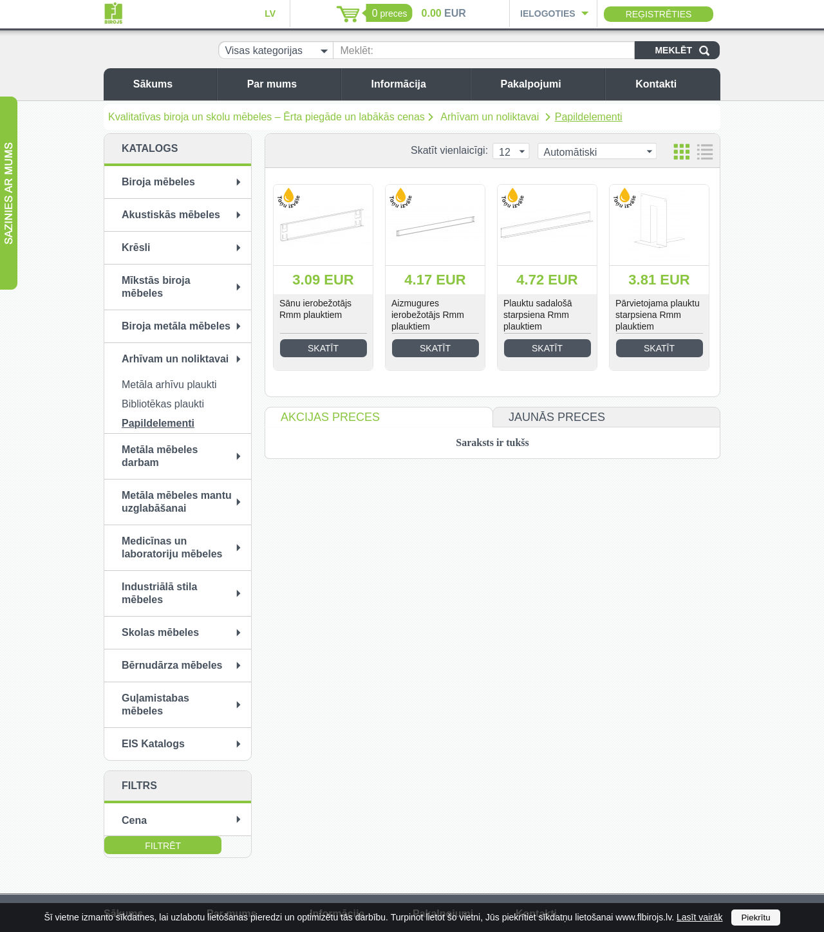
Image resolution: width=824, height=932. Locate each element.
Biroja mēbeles (158, 181)
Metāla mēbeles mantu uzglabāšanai (177, 502)
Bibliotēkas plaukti (163, 403)
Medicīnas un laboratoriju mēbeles (172, 547)
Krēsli (136, 247)
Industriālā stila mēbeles (159, 593)
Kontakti (674, 84)
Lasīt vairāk (700, 917)
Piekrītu (755, 917)
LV (270, 13)
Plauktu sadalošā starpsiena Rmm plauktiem (537, 314)
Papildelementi (589, 116)
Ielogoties (548, 13)
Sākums (171, 84)
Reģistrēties (659, 14)
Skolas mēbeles (160, 632)
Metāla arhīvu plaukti (169, 384)
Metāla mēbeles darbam (160, 456)
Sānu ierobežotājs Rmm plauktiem (315, 309)
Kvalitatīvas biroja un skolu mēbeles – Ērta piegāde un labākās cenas (266, 116)
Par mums (290, 84)
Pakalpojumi (549, 84)
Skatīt (323, 348)
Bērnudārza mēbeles (172, 665)
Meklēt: (356, 50)
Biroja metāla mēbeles (176, 326)
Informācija (417, 84)
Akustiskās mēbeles (171, 214)
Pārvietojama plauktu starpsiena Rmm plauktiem (657, 314)
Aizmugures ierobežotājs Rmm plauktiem (427, 314)
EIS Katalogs (153, 743)
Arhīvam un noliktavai (490, 116)
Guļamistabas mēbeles (155, 704)
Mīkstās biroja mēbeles (156, 287)
